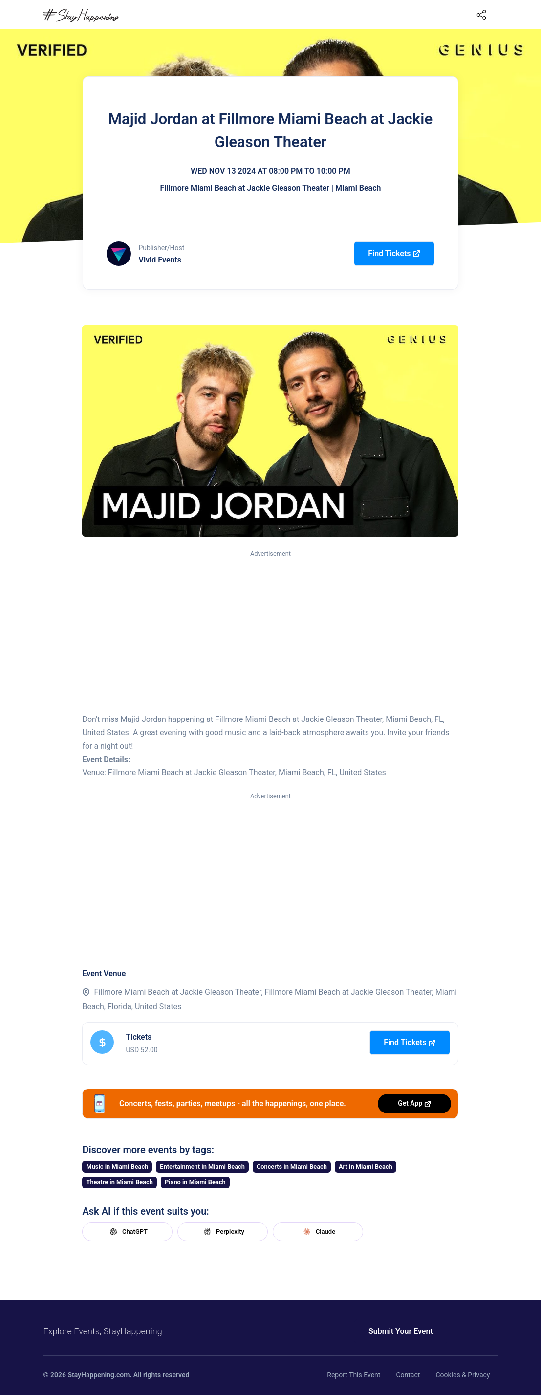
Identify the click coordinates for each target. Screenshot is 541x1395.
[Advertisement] (270, 632)
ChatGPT (128, 1232)
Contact (408, 1375)
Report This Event (353, 1375)
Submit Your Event (396, 1331)
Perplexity (222, 1232)
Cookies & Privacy (462, 1375)
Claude (318, 1232)
